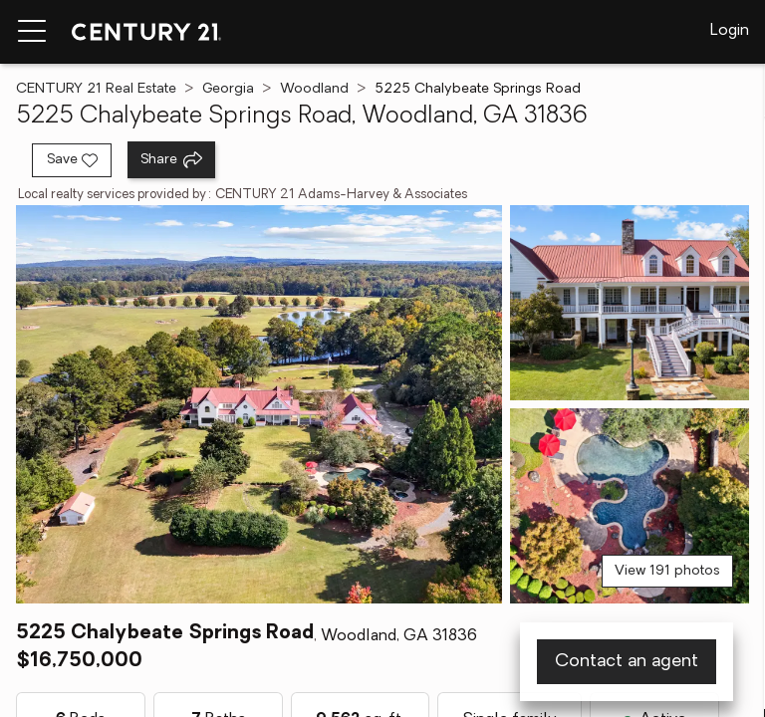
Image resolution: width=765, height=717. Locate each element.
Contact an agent (626, 661)
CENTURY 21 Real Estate (96, 89)
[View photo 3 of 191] (629, 505)
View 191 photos (667, 571)
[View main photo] (259, 404)
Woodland (314, 89)
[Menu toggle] (32, 32)
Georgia (228, 89)
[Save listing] (72, 160)
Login (729, 31)
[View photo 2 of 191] (629, 302)
